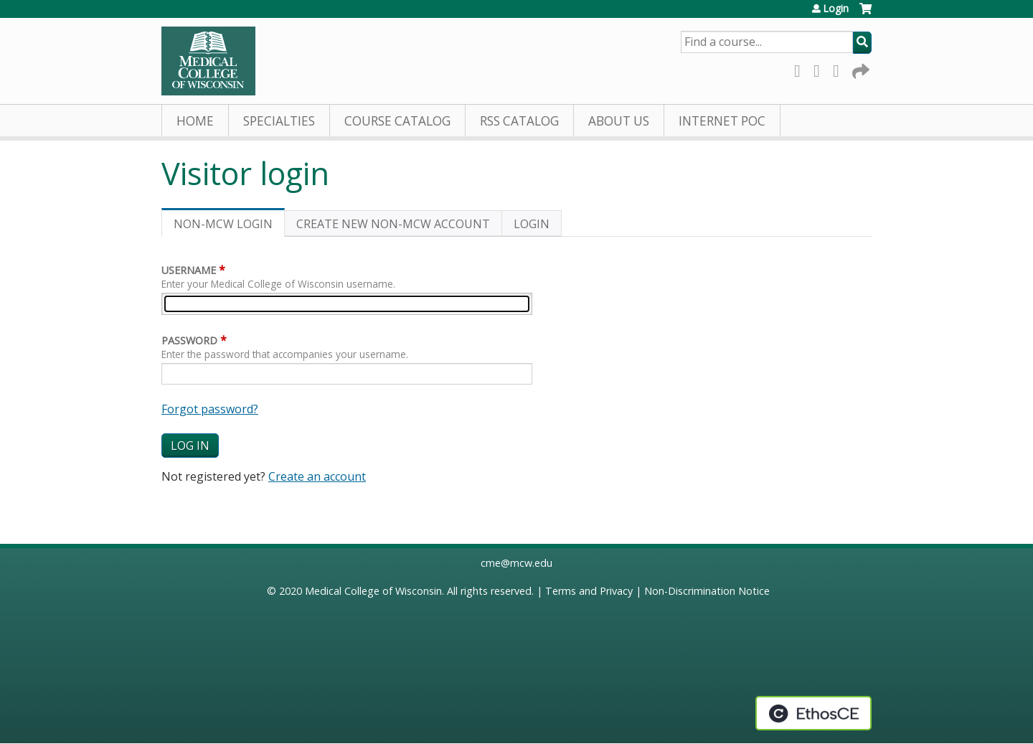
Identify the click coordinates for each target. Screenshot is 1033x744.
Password (189, 340)
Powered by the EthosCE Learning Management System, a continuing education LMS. (813, 713)
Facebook (801, 68)
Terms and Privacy (589, 591)
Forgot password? (209, 409)
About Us (618, 121)
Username (188, 270)
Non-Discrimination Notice (707, 591)
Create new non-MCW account (393, 224)
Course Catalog (397, 121)
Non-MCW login (229, 226)
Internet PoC (722, 121)
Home (195, 121)
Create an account (317, 476)
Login (836, 9)
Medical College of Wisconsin (373, 591)
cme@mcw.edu (516, 563)
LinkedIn (840, 68)
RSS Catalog (519, 121)
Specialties (279, 121)
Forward (859, 68)
